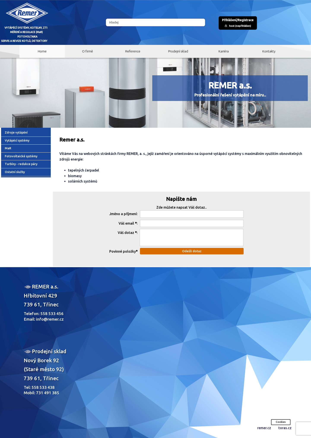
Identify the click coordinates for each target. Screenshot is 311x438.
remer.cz (264, 428)
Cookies (281, 422)
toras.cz (285, 428)
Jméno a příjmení (123, 214)
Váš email (126, 223)
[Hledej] (155, 22)
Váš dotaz (126, 233)
